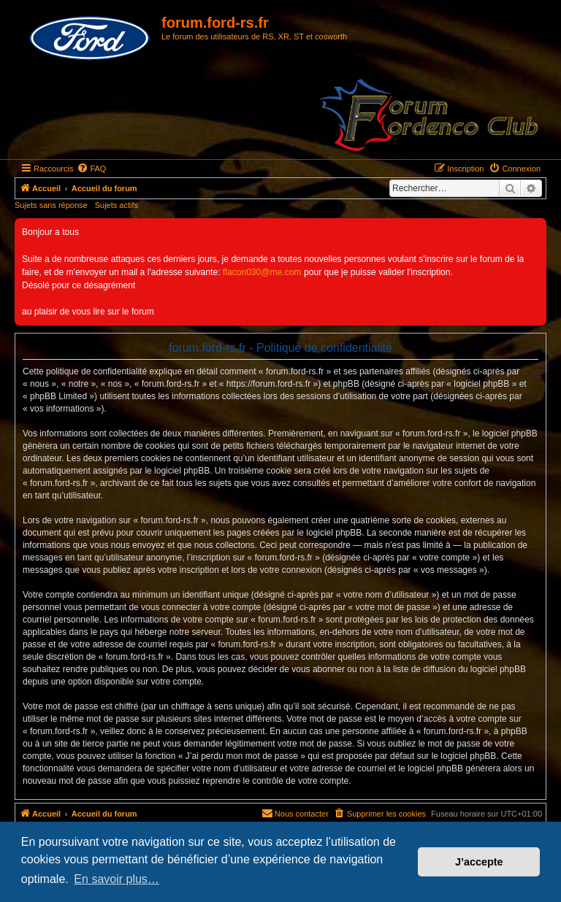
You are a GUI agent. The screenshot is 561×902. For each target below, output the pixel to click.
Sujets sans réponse (51, 205)
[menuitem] (91, 168)
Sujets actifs (116, 205)
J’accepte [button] (479, 862)
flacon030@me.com (262, 272)
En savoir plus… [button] (116, 879)
